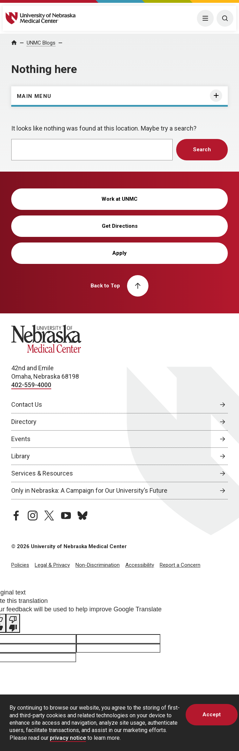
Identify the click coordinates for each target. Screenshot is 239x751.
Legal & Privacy (52, 565)
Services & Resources (42, 473)
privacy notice (68, 738)
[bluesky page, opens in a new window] (82, 515)
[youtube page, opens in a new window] (66, 515)
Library (20, 456)
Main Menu (34, 96)
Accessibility (139, 565)
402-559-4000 (31, 384)
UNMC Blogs (41, 43)
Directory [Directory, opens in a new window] (23, 421)
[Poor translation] (13, 623)
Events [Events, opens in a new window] (21, 439)
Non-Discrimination (97, 565)
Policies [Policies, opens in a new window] (20, 565)
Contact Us (26, 404)
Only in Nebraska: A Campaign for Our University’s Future (89, 490)
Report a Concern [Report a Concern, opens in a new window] (180, 565)
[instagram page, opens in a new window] (33, 515)
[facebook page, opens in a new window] (16, 515)
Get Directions (120, 226)
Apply (119, 253)
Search (202, 149)
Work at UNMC (119, 199)
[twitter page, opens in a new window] (49, 515)
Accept (212, 714)
